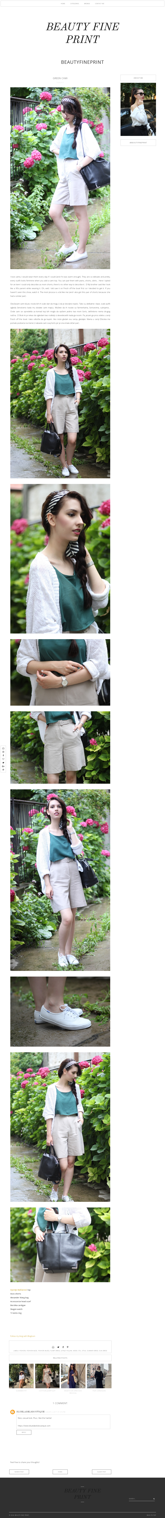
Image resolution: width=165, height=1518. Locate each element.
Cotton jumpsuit (47, 1391)
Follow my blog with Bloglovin (22, 1336)
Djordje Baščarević (18, 1289)
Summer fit (21, 1391)
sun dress (103, 1351)
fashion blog (32, 1351)
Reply (24, 1432)
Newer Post (19, 1472)
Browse (87, 4)
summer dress (92, 1351)
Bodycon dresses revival (73, 1392)
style (84, 1351)
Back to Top (151, 1515)
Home (63, 4)
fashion (22, 1351)
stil (79, 1351)
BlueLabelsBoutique (30, 1412)
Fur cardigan (99, 1391)
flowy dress (55, 1351)
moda (75, 1351)
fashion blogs (44, 1351)
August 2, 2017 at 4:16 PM (55, 1412)
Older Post (101, 1472)
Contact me (99, 4)
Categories (74, 4)
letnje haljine (66, 1351)
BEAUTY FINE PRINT (22, 1515)
